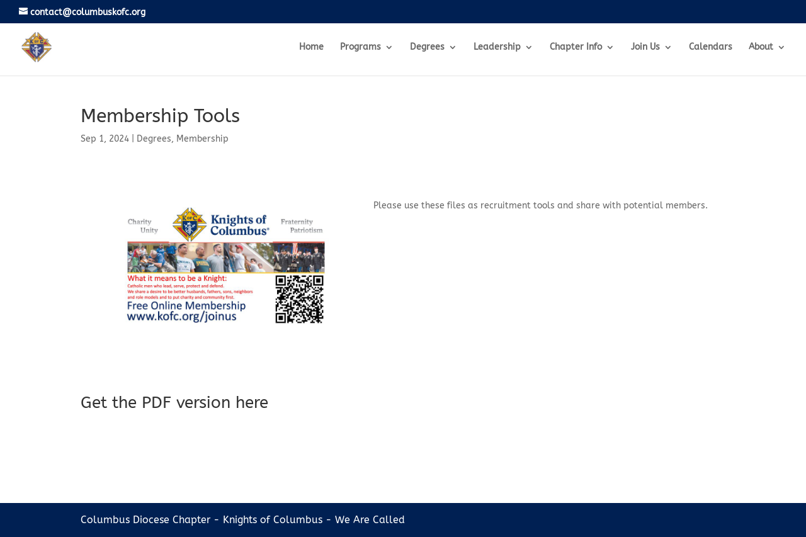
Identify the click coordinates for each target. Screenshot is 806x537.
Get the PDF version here (174, 402)
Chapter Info (576, 47)
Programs (360, 47)
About (761, 47)
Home (311, 47)
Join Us (645, 47)
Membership (202, 138)
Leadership (497, 47)
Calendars (710, 47)
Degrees (427, 47)
